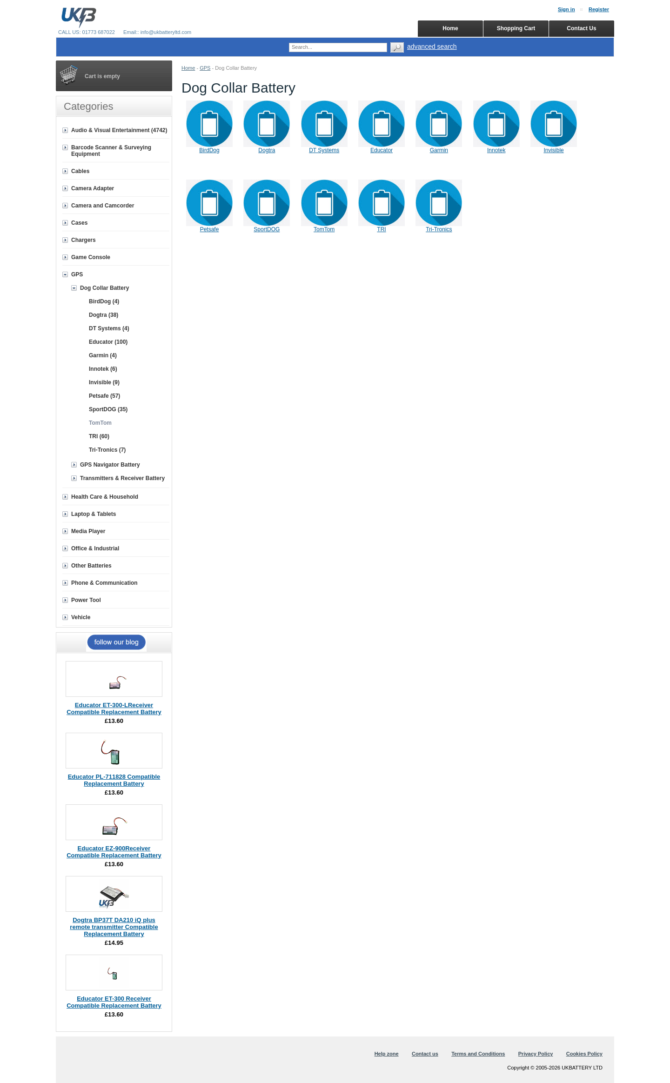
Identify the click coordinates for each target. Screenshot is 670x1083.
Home (188, 68)
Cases (79, 223)
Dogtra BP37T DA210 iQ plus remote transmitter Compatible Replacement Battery (114, 926)
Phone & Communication (104, 583)
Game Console (90, 257)
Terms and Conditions (478, 1053)
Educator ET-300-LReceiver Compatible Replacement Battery (114, 708)
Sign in (566, 9)
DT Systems (324, 150)
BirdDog (209, 150)
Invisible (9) (104, 382)
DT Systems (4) (109, 328)
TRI (381, 229)
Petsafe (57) (104, 396)
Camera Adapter (92, 188)
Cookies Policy (584, 1053)
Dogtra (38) (103, 315)
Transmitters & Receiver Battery (122, 478)
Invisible (553, 150)
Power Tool (86, 600)
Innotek (496, 150)
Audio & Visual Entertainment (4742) (119, 130)
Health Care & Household (104, 497)
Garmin (439, 150)
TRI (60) (99, 436)
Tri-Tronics (439, 229)
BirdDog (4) (104, 301)
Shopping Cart (516, 28)
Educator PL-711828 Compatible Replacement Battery (114, 780)
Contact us (425, 1053)
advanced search (432, 46)
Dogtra (266, 150)
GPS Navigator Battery (110, 464)
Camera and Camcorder (102, 205)
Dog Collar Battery (104, 288)
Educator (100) (108, 342)
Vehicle (80, 617)
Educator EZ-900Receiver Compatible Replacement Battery (114, 852)
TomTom (324, 229)
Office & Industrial (95, 548)
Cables (80, 171)
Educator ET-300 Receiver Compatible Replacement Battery (114, 1002)
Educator (381, 150)
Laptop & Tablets (93, 514)
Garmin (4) (103, 355)
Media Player (88, 531)
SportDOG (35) (108, 409)
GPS (205, 68)
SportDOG (267, 229)
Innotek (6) (103, 369)
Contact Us (581, 28)
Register (599, 9)
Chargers (83, 240)
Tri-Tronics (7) (107, 450)
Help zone (387, 1053)
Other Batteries (91, 565)
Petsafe (209, 229)
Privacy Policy (535, 1053)
